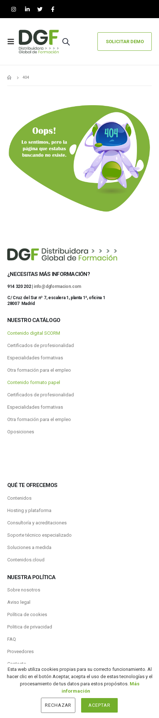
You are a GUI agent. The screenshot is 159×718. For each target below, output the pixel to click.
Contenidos (19, 498)
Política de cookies (27, 614)
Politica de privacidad (29, 627)
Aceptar (99, 705)
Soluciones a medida (29, 547)
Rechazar (58, 705)
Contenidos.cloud (26, 559)
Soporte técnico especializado (39, 535)
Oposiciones (20, 431)
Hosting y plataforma (29, 510)
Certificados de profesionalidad (40, 345)
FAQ (11, 639)
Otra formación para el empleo (39, 370)
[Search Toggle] (66, 41)
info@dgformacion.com (57, 286)
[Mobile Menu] (13, 42)
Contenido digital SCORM (33, 333)
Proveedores (20, 651)
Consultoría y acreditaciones (37, 522)
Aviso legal (18, 602)
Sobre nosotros (23, 590)
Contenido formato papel (33, 382)
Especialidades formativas (35, 357)
